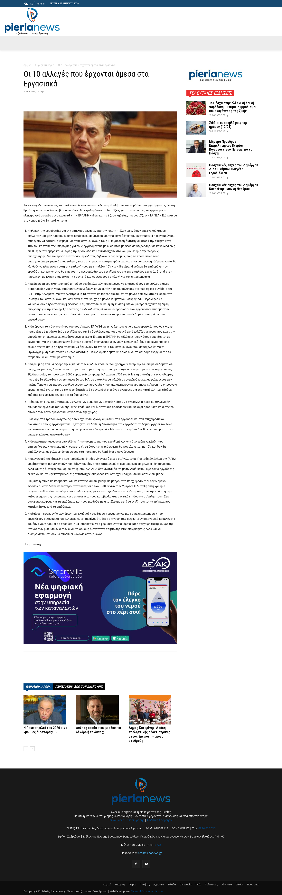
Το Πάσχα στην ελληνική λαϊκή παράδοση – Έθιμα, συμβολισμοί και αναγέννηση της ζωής (233, 107)
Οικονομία (186, 884)
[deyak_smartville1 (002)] (100, 598)
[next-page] (32, 748)
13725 (157, 845)
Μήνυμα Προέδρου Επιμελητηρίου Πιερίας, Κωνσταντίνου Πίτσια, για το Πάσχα (230, 147)
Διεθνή (239, 884)
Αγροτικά (158, 884)
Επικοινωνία (116, 820)
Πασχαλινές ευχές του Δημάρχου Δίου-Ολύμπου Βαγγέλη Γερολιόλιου (233, 169)
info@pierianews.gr (149, 853)
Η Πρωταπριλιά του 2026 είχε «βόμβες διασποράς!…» (45, 730)
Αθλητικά (226, 884)
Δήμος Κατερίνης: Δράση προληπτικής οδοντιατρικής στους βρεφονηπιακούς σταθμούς (149, 734)
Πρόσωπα (252, 884)
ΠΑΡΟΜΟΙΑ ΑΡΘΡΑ (38, 687)
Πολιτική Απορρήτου (160, 820)
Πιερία (132, 884)
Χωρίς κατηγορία (44, 65)
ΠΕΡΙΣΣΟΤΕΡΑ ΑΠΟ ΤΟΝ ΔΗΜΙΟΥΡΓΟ (79, 687)
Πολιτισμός (211, 884)
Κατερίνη (120, 884)
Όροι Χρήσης (135, 820)
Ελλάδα (172, 884)
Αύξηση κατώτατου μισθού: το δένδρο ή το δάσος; (98, 730)
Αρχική (27, 65)
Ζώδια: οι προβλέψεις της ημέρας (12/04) (228, 125)
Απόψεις (145, 884)
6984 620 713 (207, 828)
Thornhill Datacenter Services (147, 891)
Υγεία (198, 884)
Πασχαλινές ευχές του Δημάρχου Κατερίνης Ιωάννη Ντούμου (233, 187)
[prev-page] (26, 748)
